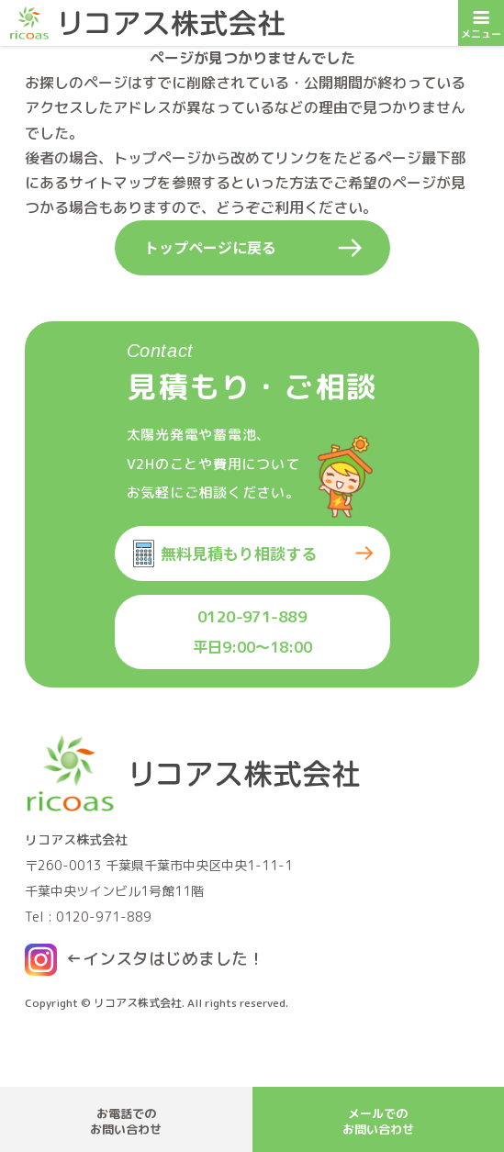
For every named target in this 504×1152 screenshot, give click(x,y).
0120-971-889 (252, 616)
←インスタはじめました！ (165, 958)
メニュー (481, 20)
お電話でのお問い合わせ (126, 1121)
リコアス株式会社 (138, 1003)
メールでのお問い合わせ (378, 1121)
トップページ (157, 158)
